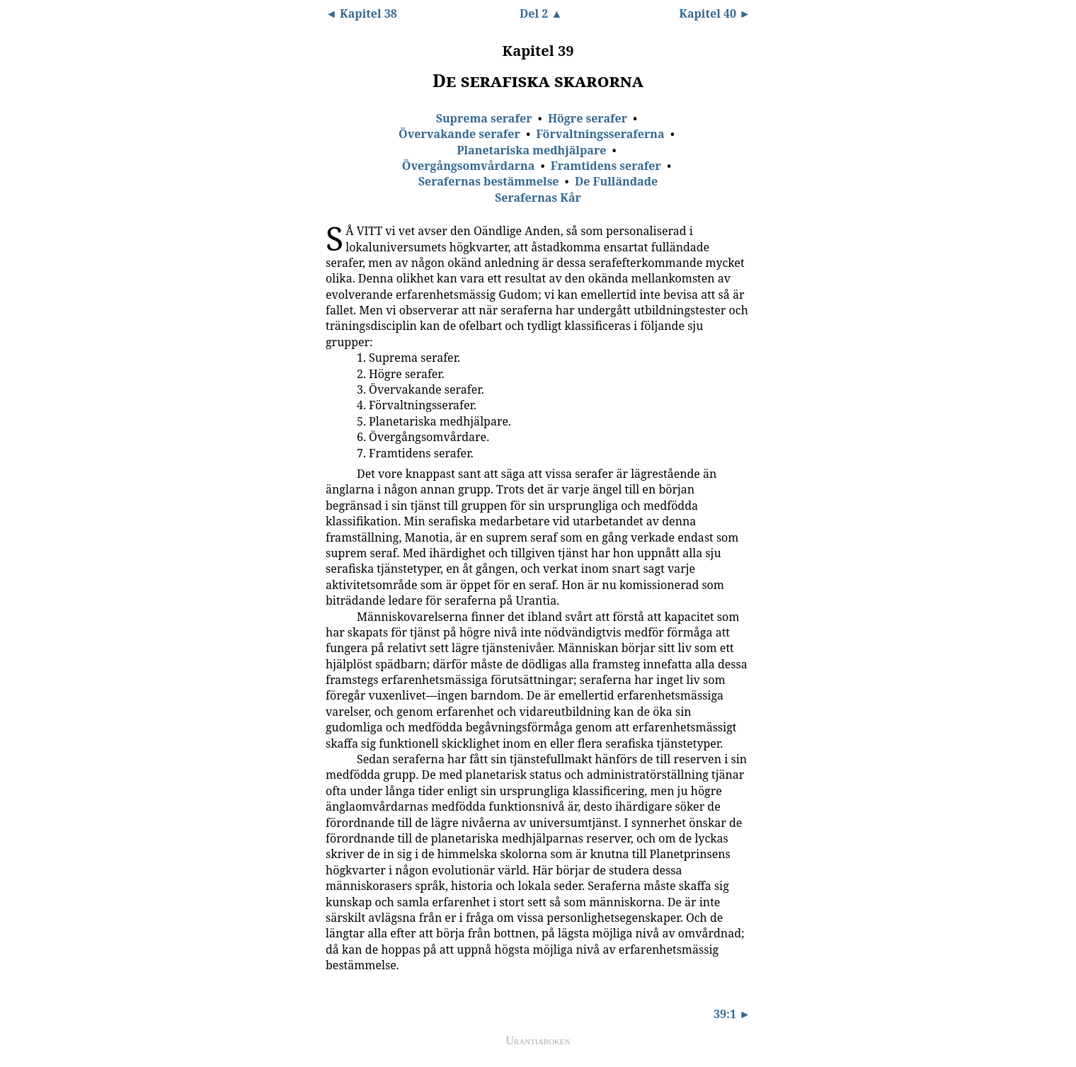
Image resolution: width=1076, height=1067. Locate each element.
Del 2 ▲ (541, 13)
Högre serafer (587, 118)
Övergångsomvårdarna (468, 165)
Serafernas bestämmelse (488, 181)
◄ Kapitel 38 (361, 13)
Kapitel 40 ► (714, 13)
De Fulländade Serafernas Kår (576, 189)
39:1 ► (732, 1014)
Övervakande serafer (459, 134)
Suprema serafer (484, 118)
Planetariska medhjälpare (531, 150)
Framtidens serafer (606, 165)
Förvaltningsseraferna (600, 134)
